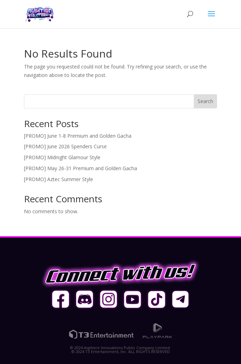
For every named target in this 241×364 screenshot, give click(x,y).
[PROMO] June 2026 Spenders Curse (65, 146)
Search (205, 101)
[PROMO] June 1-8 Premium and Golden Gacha (77, 135)
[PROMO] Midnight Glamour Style (62, 157)
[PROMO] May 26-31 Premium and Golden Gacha (80, 168)
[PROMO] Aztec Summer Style (58, 179)
